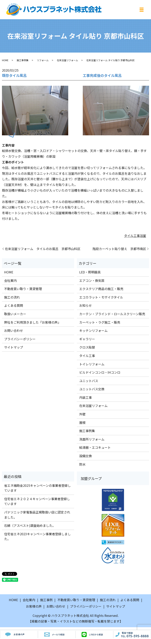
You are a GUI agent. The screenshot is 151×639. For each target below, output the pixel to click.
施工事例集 (23, 60)
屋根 (82, 422)
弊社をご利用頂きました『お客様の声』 (32, 322)
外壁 (82, 414)
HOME (5, 60)
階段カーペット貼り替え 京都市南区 (119, 249)
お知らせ (85, 305)
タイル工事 (132, 235)
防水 (82, 464)
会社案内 (10, 280)
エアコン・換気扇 (91, 280)
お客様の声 (34, 606)
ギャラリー (87, 339)
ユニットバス (88, 380)
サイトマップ (13, 347)
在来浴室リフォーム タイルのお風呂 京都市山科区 (42, 249)
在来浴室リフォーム (67, 60)
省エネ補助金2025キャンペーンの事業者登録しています (37, 488)
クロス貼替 (87, 347)
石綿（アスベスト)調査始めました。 (29, 525)
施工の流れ (12, 297)
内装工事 (85, 397)
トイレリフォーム (91, 364)
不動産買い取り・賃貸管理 (23, 288)
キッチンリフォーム (93, 330)
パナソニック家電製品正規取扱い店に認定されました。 (37, 515)
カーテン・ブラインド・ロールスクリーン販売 (112, 313)
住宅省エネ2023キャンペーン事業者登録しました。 (37, 536)
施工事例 (46, 599)
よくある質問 (13, 305)
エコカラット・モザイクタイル (101, 297)
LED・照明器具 (90, 272)
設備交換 (85, 455)
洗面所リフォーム (91, 439)
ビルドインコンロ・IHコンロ (99, 372)
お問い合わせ (13, 330)
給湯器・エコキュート (95, 447)
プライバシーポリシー (20, 339)
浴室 (143, 235)
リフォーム (43, 60)
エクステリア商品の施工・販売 (101, 288)
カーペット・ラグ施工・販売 (99, 322)
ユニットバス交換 (91, 389)
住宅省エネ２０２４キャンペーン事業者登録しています (37, 501)
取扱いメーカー (15, 313)
